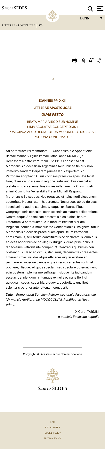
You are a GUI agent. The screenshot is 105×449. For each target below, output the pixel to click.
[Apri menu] (99, 8)
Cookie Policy (52, 433)
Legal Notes (52, 427)
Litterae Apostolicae (19, 25)
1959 (40, 25)
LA (52, 79)
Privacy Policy (52, 438)
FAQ (52, 422)
